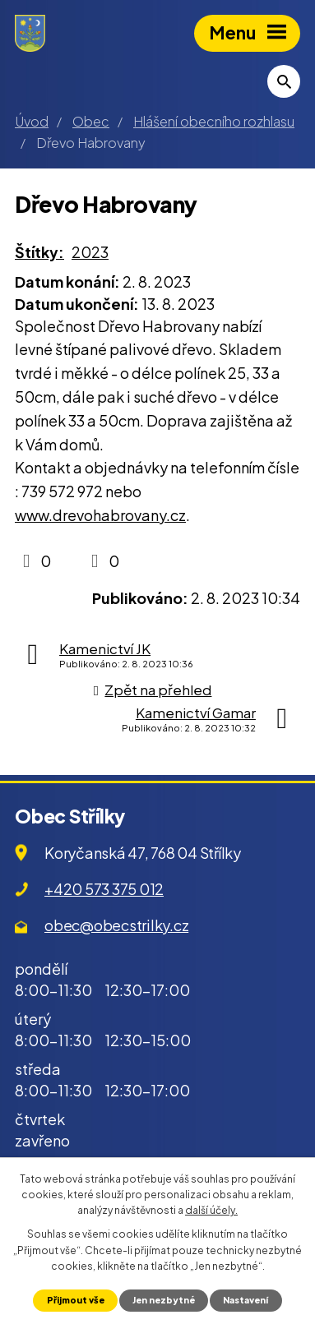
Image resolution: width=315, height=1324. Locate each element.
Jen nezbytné (163, 1299)
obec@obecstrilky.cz (116, 925)
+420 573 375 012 (104, 888)
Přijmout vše (75, 1299)
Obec (90, 121)
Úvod (32, 121)
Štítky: (39, 251)
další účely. (211, 1210)
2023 (90, 251)
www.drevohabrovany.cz (100, 514)
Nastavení (245, 1299)
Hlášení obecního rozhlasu (213, 121)
